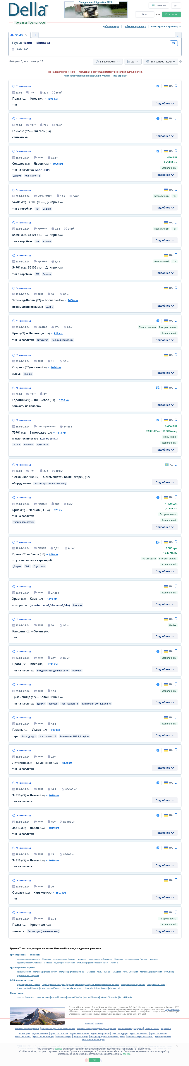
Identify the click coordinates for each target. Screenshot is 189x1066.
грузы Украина (42, 997)
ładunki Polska (125, 997)
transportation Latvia (156, 984)
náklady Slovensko (109, 997)
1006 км (58, 163)
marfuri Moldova (91, 997)
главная (89, 1023)
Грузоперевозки (18, 955)
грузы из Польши (59, 1034)
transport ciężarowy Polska (133, 984)
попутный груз (80, 1037)
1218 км (64, 400)
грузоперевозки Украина (28, 984)
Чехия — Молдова (31, 43)
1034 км (56, 367)
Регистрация (171, 14)
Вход (144, 14)
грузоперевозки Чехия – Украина (102, 963)
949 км (55, 729)
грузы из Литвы (23, 1037)
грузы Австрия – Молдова (29, 972)
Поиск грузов (16, 993)
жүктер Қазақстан (25, 997)
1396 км (52, 98)
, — (37, 202)
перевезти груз (63, 1037)
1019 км (54, 795)
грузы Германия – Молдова (82, 972)
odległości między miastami (95, 988)
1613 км (61, 432)
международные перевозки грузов (107, 1037)
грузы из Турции (120, 1034)
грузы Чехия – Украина (28, 975)
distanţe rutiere (116, 988)
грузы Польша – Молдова (109, 972)
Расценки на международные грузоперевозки (96, 1029)
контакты (99, 1023)
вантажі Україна (75, 997)
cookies (58, 1049)
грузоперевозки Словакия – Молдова (34, 963)
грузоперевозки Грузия (78, 984)
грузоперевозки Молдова (54, 984)
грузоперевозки (163, 1037)
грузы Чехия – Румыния (161, 972)
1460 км (73, 300)
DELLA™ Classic (152, 1029)
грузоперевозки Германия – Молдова (105, 959)
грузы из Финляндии (43, 1037)
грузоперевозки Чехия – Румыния (70, 963)
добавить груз (111, 26)
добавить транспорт (135, 26)
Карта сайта (166, 1029)
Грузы (31, 967)
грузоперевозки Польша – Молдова (141, 959)
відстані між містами (71, 988)
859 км (53, 554)
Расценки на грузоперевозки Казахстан (58, 1029)
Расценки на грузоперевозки (27, 1029)
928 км (58, 333)
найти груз (24, 1034)
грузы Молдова (58, 997)
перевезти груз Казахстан (140, 1037)
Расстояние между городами (130, 1029)
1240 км (52, 598)
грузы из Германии (79, 1034)
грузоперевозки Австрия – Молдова (34, 959)
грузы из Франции (100, 1034)
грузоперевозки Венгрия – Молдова (69, 959)
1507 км (61, 892)
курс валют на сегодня (93, 1039)
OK (94, 1060)
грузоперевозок (172, 1009)
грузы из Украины (139, 1034)
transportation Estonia (50, 988)
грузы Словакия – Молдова (136, 972)
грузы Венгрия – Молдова (55, 972)
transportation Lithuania (28, 988)
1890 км (67, 763)
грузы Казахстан (40, 1034)
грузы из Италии (158, 1034)
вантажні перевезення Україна (104, 984)
